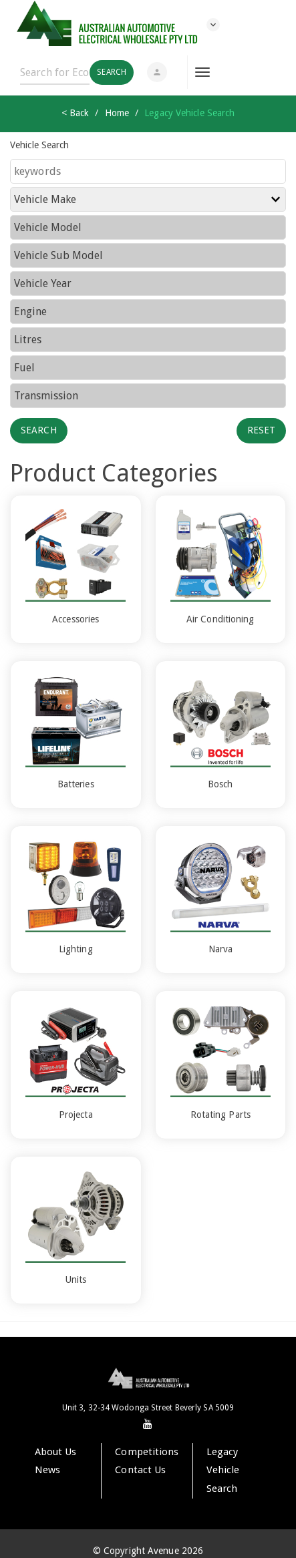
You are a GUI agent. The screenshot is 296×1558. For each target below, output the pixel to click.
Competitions (146, 1452)
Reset (261, 430)
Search (39, 430)
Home (117, 113)
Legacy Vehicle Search (223, 1470)
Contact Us (140, 1470)
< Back (75, 113)
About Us (56, 1452)
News (47, 1470)
